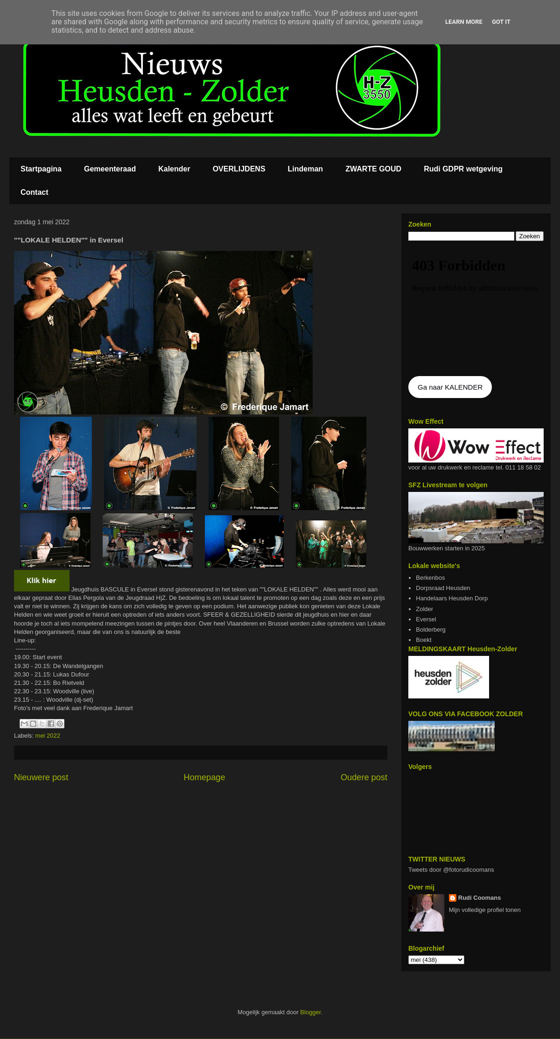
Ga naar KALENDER (450, 387)
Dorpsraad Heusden (443, 587)
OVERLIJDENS (239, 169)
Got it (501, 21)
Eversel (426, 619)
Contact (35, 192)
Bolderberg (431, 629)
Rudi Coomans (479, 897)
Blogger (310, 1012)
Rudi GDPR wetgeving (463, 169)
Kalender (174, 169)
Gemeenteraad (110, 169)
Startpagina (41, 169)
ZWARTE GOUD (373, 169)
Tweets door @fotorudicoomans (451, 869)
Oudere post (364, 777)
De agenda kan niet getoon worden (476, 309)
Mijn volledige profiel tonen (485, 909)
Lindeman (305, 169)
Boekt (423, 639)
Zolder (424, 608)
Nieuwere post (41, 777)
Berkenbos (430, 577)
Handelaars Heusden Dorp (452, 598)
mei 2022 (47, 735)
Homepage (204, 777)
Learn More (464, 21)
